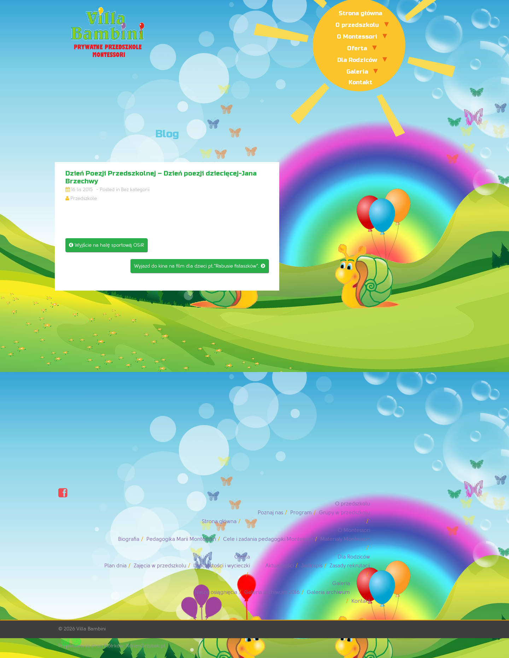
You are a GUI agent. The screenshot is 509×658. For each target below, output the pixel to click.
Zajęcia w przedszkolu (160, 566)
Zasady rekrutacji (349, 566)
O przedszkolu (357, 25)
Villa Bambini (91, 628)
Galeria (357, 71)
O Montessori (357, 36)
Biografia (128, 539)
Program (301, 513)
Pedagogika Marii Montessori (181, 539)
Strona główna (360, 13)
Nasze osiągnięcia (216, 592)
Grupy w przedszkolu (344, 513)
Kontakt (360, 82)
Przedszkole (83, 198)
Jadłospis (311, 566)
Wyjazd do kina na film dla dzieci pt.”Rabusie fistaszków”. (199, 266)
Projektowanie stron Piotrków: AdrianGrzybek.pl (111, 645)
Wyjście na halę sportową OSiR (106, 245)
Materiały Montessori (345, 539)
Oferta (357, 48)
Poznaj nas (270, 513)
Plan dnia (115, 566)
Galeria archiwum (328, 592)
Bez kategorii (135, 189)
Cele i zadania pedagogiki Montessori (268, 539)
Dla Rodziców (357, 60)
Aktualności (279, 566)
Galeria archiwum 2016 (272, 592)
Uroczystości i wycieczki (221, 566)
